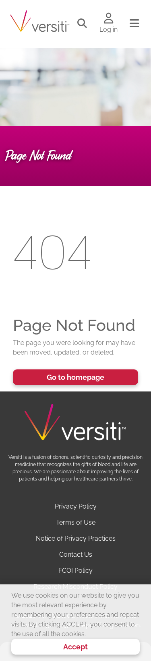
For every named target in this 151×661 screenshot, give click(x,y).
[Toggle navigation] (134, 23)
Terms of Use (75, 522)
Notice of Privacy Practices (76, 538)
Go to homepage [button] (75, 377)
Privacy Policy (76, 506)
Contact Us (75, 554)
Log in (108, 29)
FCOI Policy (75, 570)
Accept (75, 647)
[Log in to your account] (108, 19)
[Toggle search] (82, 23)
